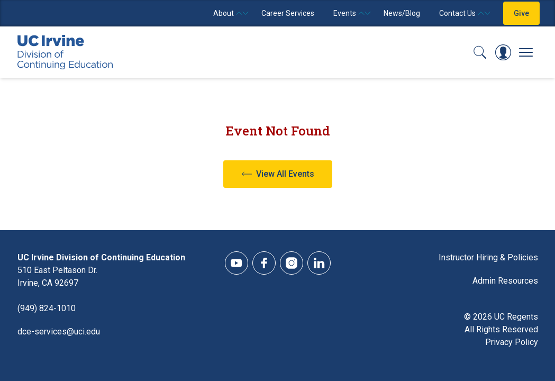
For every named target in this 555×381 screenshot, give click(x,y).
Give (521, 13)
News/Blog (402, 13)
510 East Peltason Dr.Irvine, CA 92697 (57, 276)
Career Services (287, 13)
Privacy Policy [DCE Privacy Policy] (511, 342)
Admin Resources (505, 281)
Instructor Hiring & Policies (488, 257)
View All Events (285, 174)
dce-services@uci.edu (58, 331)
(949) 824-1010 (46, 308)
